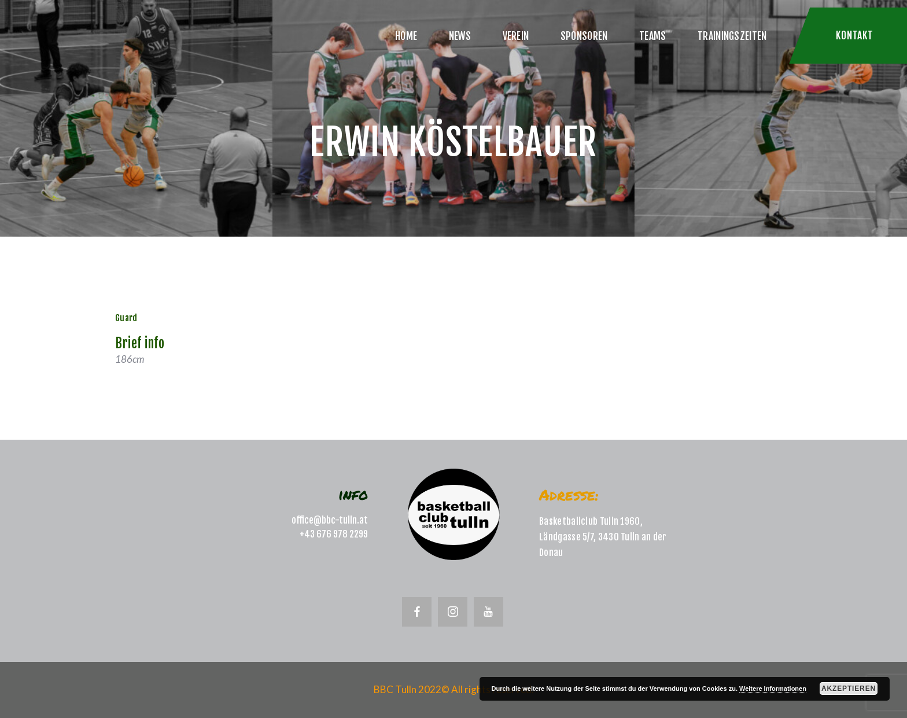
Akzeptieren (848, 688)
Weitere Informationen (772, 688)
